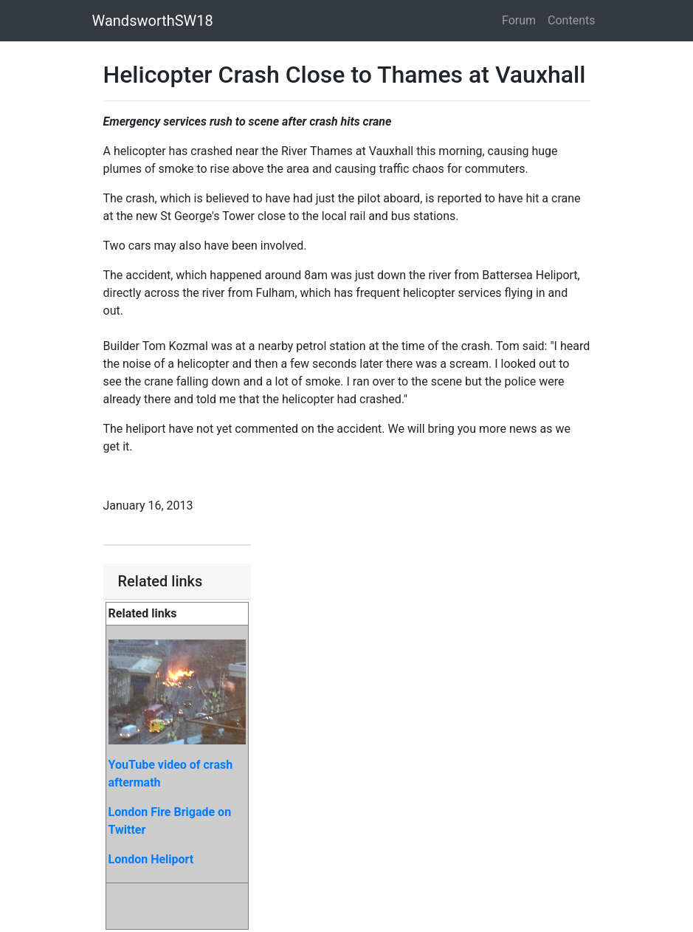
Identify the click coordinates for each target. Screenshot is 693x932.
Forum (519, 20)
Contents (571, 20)
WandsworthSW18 (152, 21)
